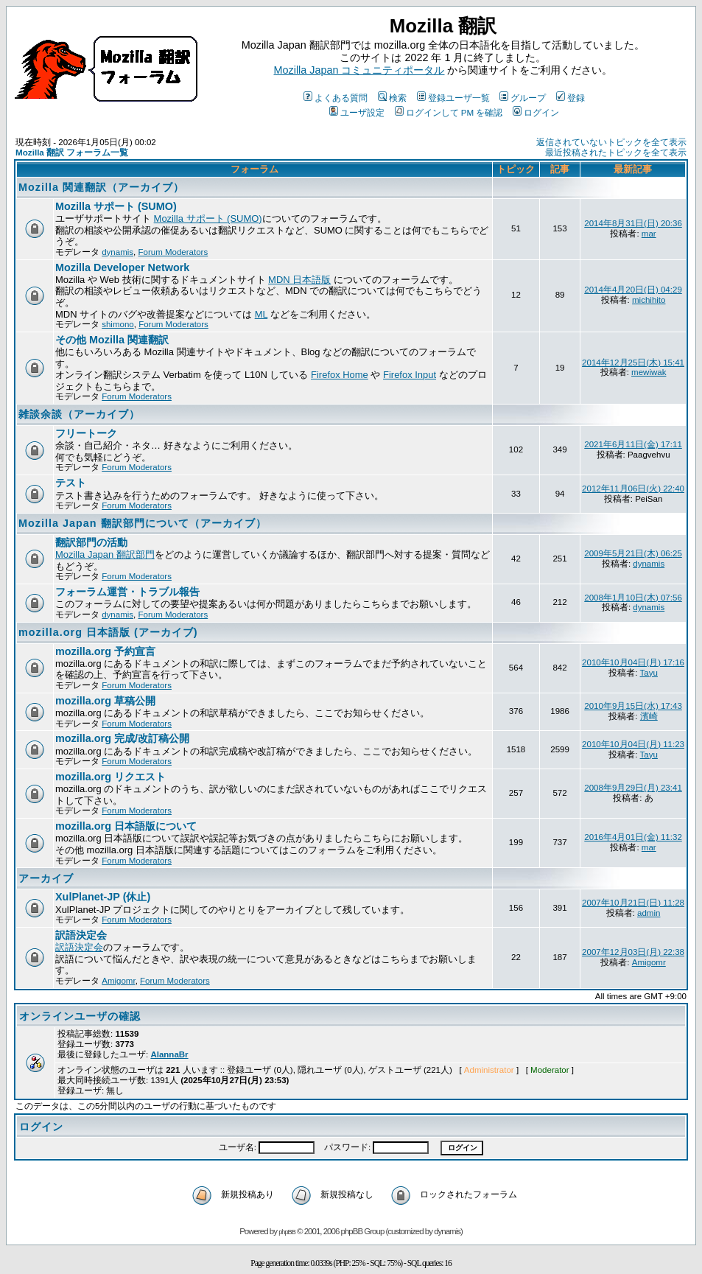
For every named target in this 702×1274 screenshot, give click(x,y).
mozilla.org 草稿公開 (105, 701)
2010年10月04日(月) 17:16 (633, 662)
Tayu (649, 672)
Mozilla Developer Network (122, 267)
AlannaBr (169, 1054)
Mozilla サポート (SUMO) (116, 206)
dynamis (117, 252)
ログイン (536, 112)
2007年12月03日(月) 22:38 (633, 952)
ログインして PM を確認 (449, 112)
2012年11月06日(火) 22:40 (633, 488)
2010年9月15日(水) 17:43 (633, 705)
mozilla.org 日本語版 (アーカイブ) (108, 632)
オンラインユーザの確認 (80, 1016)
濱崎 (649, 716)
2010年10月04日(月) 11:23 (633, 744)
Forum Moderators (173, 252)
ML (261, 314)
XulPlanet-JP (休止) (102, 897)
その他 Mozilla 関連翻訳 (112, 340)
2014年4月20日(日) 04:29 (633, 289)
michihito (648, 299)
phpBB (286, 1232)
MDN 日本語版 (299, 279)
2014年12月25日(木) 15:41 (633, 362)
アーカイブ (46, 878)
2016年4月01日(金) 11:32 (633, 837)
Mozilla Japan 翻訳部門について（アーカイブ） (142, 523)
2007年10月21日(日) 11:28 (633, 902)
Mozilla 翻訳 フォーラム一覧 (71, 152)
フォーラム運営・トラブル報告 (127, 592)
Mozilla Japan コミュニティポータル (359, 70)
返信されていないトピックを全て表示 (611, 142)
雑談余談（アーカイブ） (79, 414)
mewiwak (648, 372)
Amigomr (118, 980)
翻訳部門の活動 (91, 542)
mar (649, 233)
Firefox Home (339, 374)
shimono (118, 324)
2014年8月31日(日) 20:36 (633, 223)
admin (648, 913)
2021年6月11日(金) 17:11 (633, 444)
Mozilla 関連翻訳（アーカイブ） (101, 187)
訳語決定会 (81, 935)
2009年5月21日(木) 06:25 (633, 553)
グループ (522, 97)
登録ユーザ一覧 (453, 97)
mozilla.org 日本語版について (126, 826)
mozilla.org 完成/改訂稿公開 (122, 738)
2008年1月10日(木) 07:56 (633, 597)
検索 (392, 97)
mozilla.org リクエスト (110, 777)
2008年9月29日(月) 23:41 (633, 787)
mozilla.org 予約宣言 (105, 651)
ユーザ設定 (357, 112)
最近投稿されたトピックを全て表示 (616, 152)
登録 (570, 97)
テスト (70, 483)
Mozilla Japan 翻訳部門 (105, 554)
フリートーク (86, 433)
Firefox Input (409, 374)
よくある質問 (335, 97)
